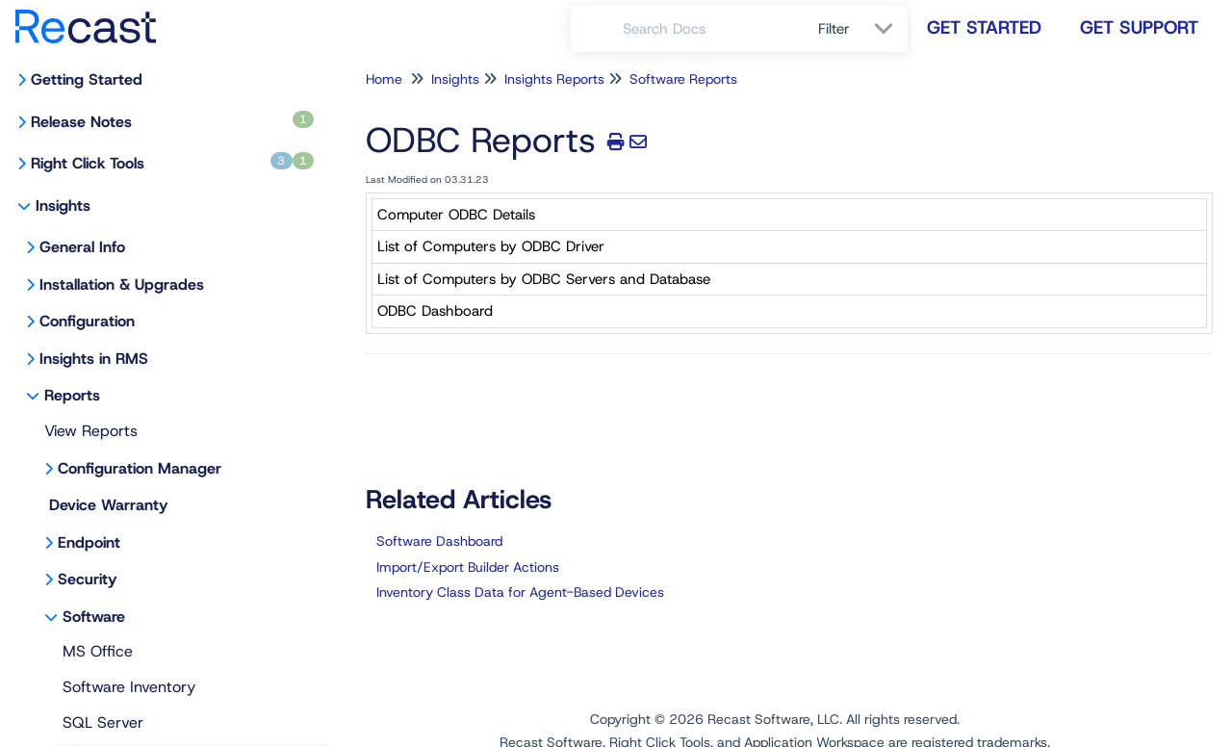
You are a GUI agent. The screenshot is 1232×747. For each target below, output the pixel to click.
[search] (709, 29)
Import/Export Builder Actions (467, 567)
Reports (72, 395)
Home (384, 79)
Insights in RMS (93, 358)
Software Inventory (129, 687)
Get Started (984, 27)
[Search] (596, 29)
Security (87, 579)
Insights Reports (554, 79)
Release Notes (172, 121)
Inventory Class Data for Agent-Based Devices (520, 592)
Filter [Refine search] (836, 29)
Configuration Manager (139, 468)
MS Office (98, 651)
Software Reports (683, 79)
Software (94, 616)
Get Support (1139, 27)
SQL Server (103, 722)
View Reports (91, 431)
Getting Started (86, 79)
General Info (82, 247)
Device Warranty (108, 505)
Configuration (87, 321)
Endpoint (89, 542)
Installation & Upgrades (121, 284)
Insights (63, 205)
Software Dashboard (439, 541)
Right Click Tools (172, 162)
